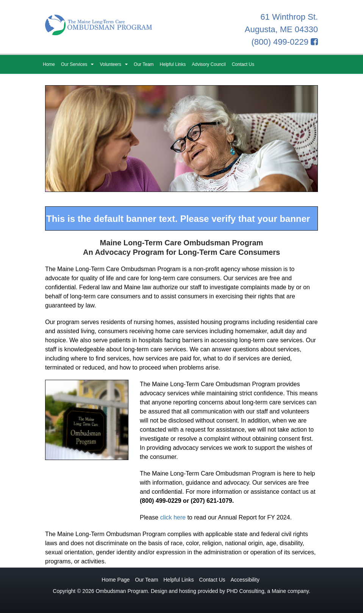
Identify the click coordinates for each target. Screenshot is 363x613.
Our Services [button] (77, 64)
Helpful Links (173, 64)
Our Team (143, 64)
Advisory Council (208, 64)
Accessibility (244, 580)
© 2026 (85, 591)
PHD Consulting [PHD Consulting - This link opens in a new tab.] (245, 591)
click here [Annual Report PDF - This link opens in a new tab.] (173, 517)
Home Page (116, 580)
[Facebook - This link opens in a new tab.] (314, 42)
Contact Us (243, 64)
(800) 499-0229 (279, 42)
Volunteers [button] (114, 64)
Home (49, 64)
